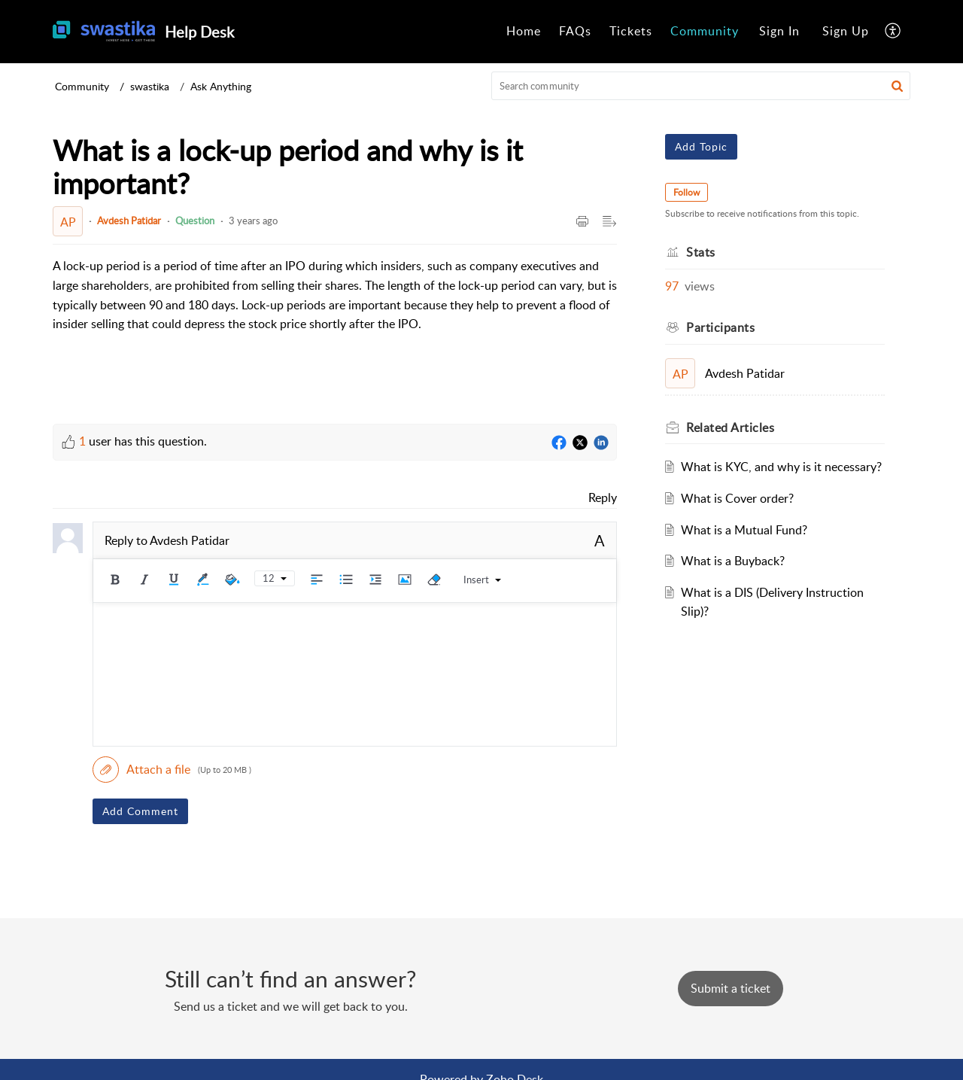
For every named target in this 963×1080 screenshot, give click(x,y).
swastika (149, 86)
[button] (893, 31)
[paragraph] (335, 295)
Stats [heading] (700, 252)
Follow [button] (686, 192)
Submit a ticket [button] (730, 988)
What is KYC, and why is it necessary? (781, 466)
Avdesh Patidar (129, 220)
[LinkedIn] (601, 443)
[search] (701, 85)
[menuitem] (523, 31)
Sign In (779, 31)
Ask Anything (220, 86)
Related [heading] (730, 427)
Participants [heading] (720, 327)
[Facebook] (559, 443)
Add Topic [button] (701, 146)
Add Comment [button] (140, 811)
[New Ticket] (730, 988)
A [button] (599, 540)
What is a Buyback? (733, 560)
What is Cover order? (737, 498)
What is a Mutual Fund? (744, 530)
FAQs (575, 31)
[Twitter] (580, 443)
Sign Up (845, 31)
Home (523, 31)
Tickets (630, 31)
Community (704, 31)
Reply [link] (602, 497)
